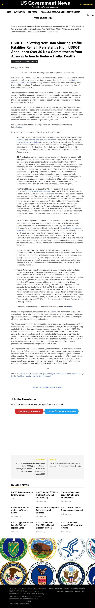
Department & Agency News (28, 26)
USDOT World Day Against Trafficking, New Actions (72, 525)
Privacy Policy (80, 591)
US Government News (45, 3)
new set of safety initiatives (28, 142)
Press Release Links (43, 18)
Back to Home (39, 387)
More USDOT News (54, 387)
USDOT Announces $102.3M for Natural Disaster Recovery (45, 525)
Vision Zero (54, 194)
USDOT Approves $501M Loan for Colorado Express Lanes (22, 525)
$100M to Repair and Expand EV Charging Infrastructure (70, 495)
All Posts (32, 12)
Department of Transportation (52, 26)
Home (8, 12)
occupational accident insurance (42, 140)
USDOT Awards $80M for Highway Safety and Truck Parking (47, 495)
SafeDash (20, 140)
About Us (60, 591)
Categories (19, 12)
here (21, 127)
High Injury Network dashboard (37, 191)
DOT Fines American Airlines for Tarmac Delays (20, 510)
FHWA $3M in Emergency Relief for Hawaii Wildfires (47, 510)
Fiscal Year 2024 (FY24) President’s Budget (60, 12)
